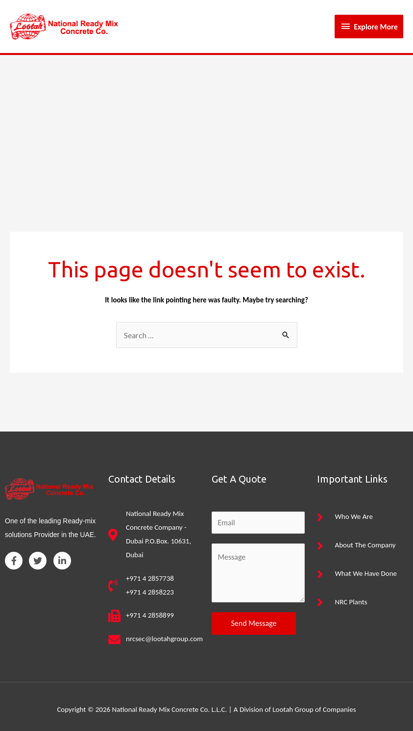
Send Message (254, 617)
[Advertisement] (206, 122)
